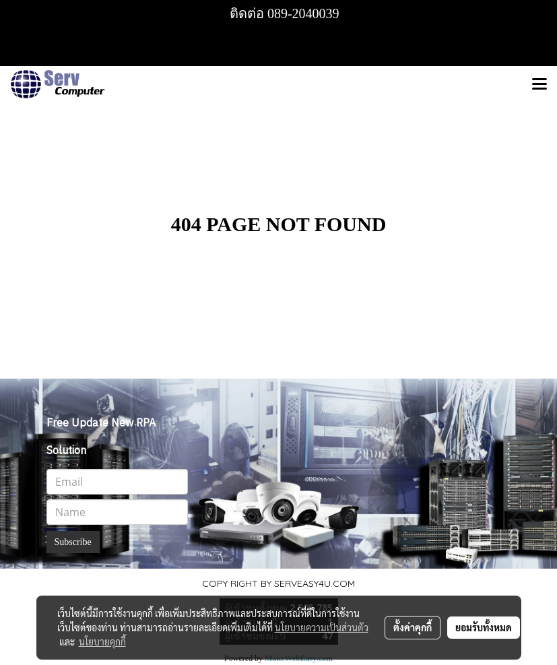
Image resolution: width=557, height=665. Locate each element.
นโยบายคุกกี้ (102, 641)
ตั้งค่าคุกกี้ (412, 627)
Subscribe (73, 542)
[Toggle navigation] (539, 85)
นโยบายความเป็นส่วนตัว (321, 627)
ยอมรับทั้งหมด (483, 627)
